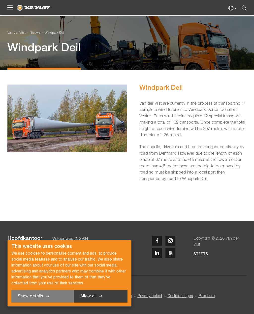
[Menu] (10, 7)
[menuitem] (33, 33)
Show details (30, 296)
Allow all (88, 296)
